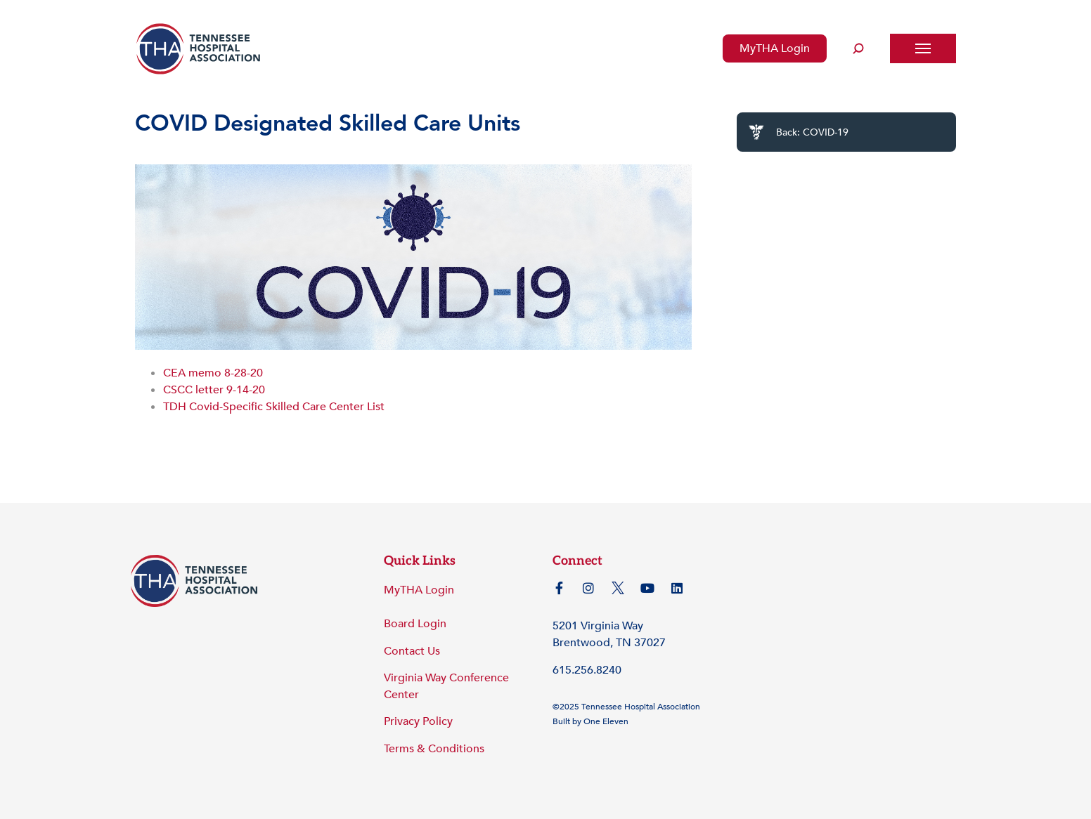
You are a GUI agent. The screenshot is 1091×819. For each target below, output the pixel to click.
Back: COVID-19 (798, 132)
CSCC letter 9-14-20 (214, 390)
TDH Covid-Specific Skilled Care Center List (274, 406)
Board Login (415, 623)
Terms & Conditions (434, 748)
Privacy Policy (418, 721)
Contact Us (412, 651)
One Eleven (605, 721)
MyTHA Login (775, 48)
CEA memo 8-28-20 (213, 373)
